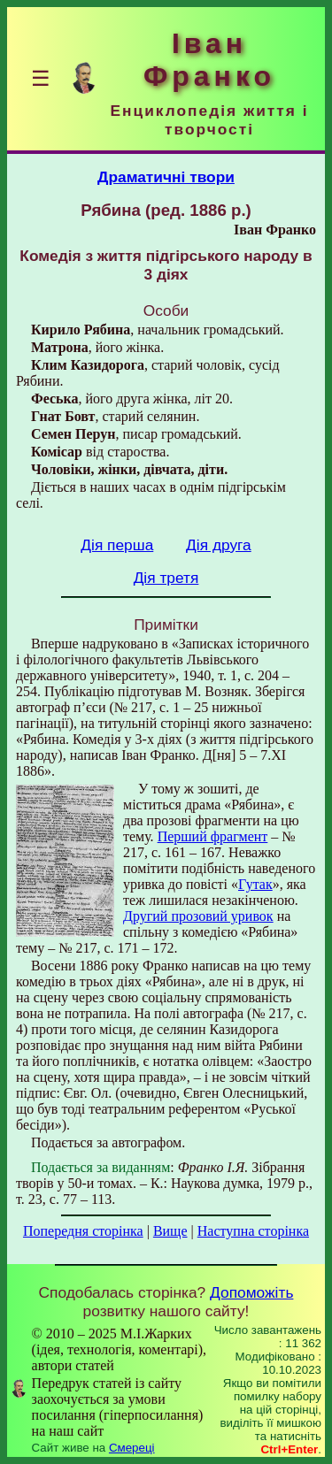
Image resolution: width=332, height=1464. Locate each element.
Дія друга (218, 545)
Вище (170, 1230)
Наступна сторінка (253, 1230)
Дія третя (166, 577)
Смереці (132, 1447)
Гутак (255, 884)
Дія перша (117, 545)
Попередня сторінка (83, 1230)
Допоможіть (251, 1292)
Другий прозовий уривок (198, 916)
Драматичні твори (166, 177)
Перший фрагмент (213, 836)
